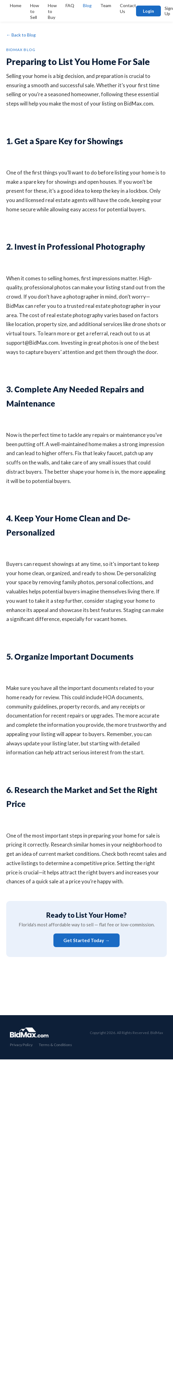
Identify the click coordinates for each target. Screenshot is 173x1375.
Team (105, 5)
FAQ (70, 5)
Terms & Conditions (55, 1044)
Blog (87, 5)
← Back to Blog (21, 34)
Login (148, 11)
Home (15, 5)
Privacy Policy (21, 1044)
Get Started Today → (86, 940)
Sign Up (169, 11)
